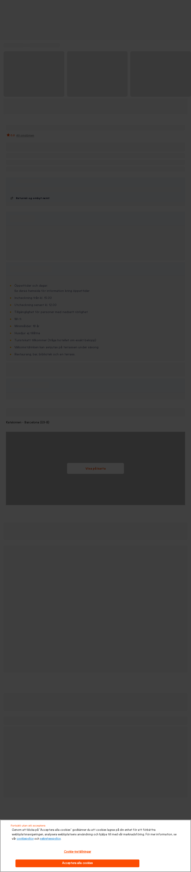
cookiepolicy (25, 839)
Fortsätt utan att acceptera (28, 825)
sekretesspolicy (50, 839)
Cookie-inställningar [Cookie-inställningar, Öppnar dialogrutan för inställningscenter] (77, 852)
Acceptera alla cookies (77, 863)
